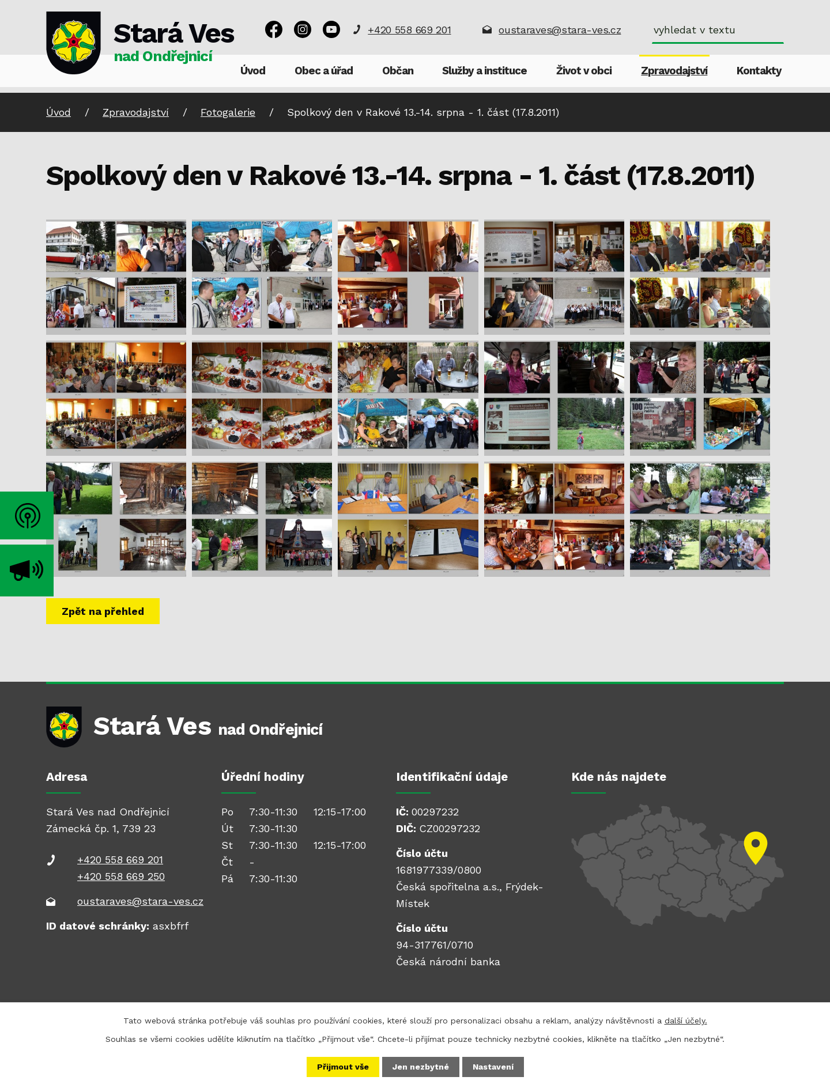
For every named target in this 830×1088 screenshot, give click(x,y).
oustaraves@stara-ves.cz (560, 30)
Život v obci (584, 71)
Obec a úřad (324, 71)
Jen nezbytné (421, 1066)
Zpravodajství (674, 71)
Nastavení (493, 1066)
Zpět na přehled (103, 611)
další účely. (686, 1020)
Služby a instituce (484, 71)
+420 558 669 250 (121, 876)
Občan (397, 71)
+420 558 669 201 (409, 30)
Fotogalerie (228, 112)
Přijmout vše (343, 1066)
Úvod (252, 71)
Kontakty (759, 71)
